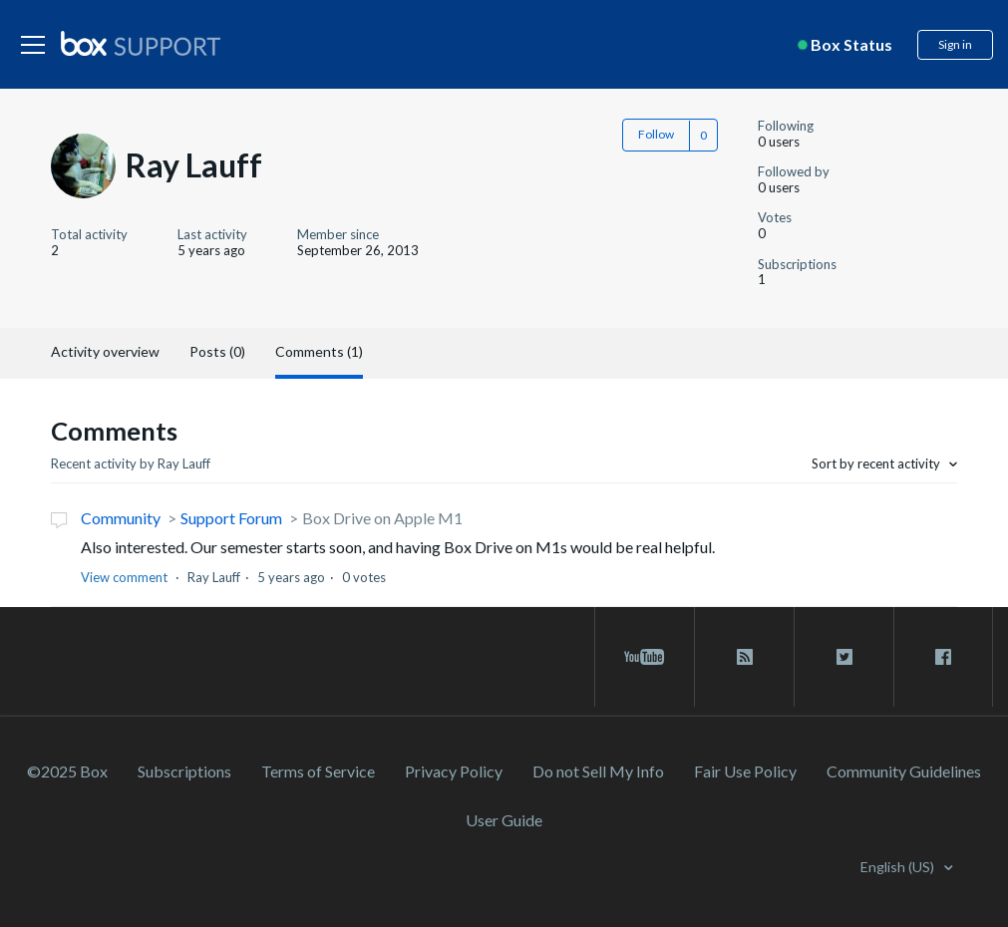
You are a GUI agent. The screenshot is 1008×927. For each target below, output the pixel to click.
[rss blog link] (744, 657)
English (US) (898, 866)
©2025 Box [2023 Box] (67, 771)
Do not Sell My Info (598, 771)
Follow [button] (656, 134)
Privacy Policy (454, 771)
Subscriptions (184, 771)
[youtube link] (644, 657)
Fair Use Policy (745, 771)
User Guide (504, 819)
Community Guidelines (904, 771)
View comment (124, 577)
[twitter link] (844, 657)
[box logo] (140, 43)
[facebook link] (943, 657)
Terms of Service (318, 771)
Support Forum (231, 517)
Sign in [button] (955, 44)
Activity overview (105, 351)
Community (121, 517)
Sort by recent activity (877, 463)
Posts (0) (217, 351)
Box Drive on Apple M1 (382, 517)
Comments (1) (319, 351)
